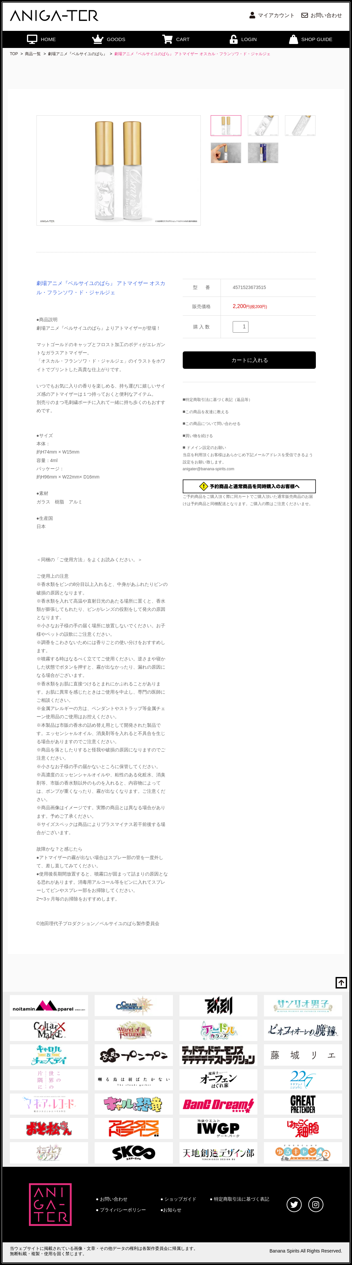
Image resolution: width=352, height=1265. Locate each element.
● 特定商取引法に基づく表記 (239, 1199)
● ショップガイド (178, 1199)
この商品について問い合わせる (213, 423)
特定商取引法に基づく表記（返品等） (218, 399)
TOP (14, 54)
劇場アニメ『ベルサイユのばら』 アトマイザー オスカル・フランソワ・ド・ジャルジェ (192, 54)
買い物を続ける (199, 435)
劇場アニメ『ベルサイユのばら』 (77, 54)
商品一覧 (33, 54)
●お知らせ (170, 1209)
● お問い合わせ (112, 1199)
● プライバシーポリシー (121, 1209)
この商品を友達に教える (207, 412)
